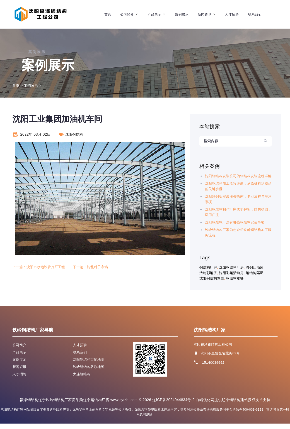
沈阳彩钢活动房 (233, 278)
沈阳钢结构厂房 (233, 273)
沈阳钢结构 (74, 134)
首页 (107, 14)
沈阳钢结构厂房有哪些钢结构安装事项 (236, 228)
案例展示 (182, 14)
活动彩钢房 (208, 278)
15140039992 (213, 368)
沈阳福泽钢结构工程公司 (214, 350)
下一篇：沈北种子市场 (95, 267)
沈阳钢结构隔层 (212, 284)
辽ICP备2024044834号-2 (173, 405)
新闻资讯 (204, 14)
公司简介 (127, 14)
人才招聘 (232, 14)
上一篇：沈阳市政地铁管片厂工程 (40, 267)
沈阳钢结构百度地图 (89, 365)
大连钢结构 (82, 379)
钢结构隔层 (258, 278)
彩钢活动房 (258, 273)
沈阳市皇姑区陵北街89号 (221, 358)
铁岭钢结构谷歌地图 (89, 372)
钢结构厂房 (208, 273)
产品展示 (154, 14)
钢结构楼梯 (237, 284)
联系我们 (255, 14)
